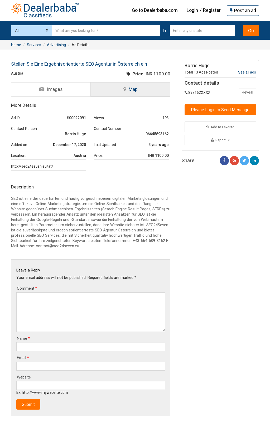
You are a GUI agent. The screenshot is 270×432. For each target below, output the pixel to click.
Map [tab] (130, 89)
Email (23, 357)
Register (212, 10)
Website (24, 377)
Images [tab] (51, 89)
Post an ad (243, 10)
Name (23, 338)
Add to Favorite (220, 127)
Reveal (247, 92)
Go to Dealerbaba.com (155, 10)
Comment (27, 288)
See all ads (247, 72)
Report (220, 140)
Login (192, 10)
